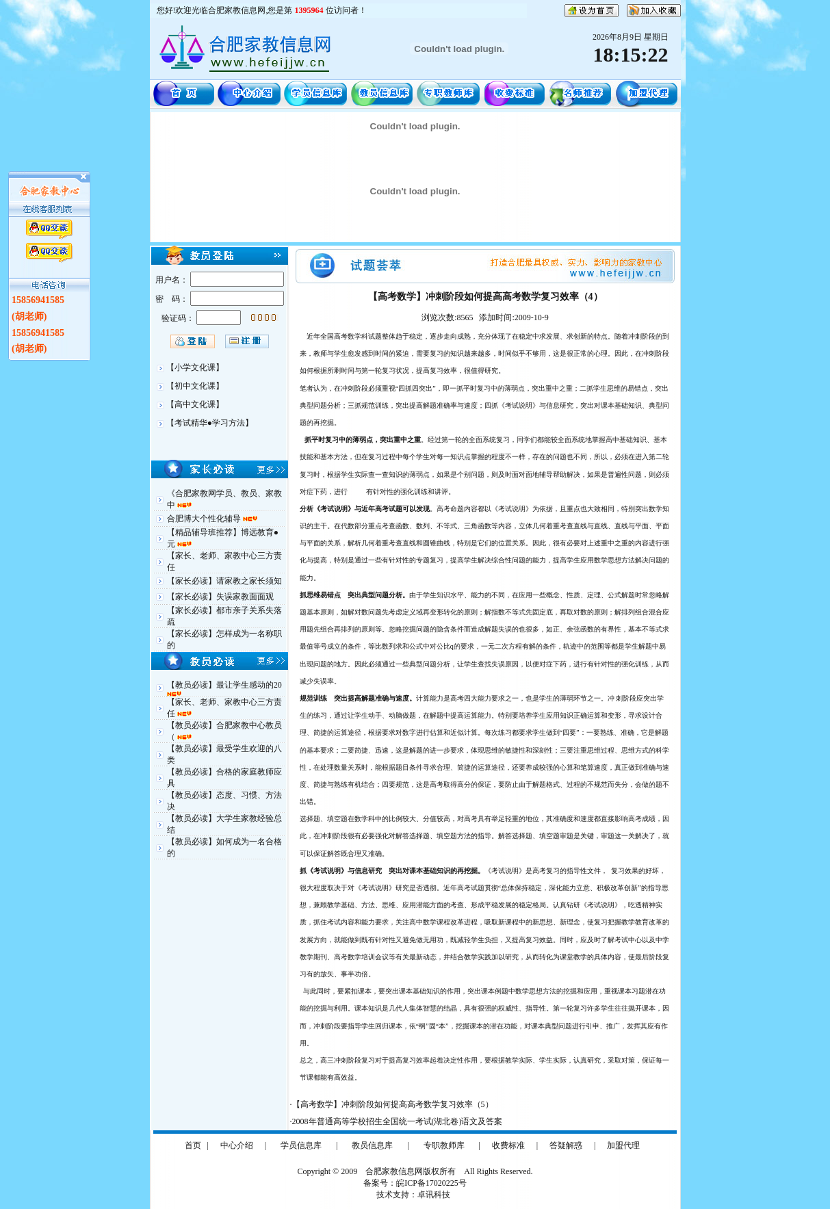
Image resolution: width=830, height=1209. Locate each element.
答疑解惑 (565, 1145)
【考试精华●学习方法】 (209, 423)
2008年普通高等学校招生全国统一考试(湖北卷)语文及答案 (397, 1121)
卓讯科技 (433, 1194)
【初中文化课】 (195, 386)
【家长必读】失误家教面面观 (220, 596)
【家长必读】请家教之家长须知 (224, 581)
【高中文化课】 (195, 404)
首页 (193, 1145)
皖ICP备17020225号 (431, 1183)
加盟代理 (623, 1145)
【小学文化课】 (195, 367)
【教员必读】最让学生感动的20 (224, 685)
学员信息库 (301, 1145)
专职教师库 (444, 1145)
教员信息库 (372, 1145)
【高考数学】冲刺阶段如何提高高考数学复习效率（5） (392, 1104)
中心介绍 (236, 1145)
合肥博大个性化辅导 (205, 518)
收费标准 (508, 1145)
